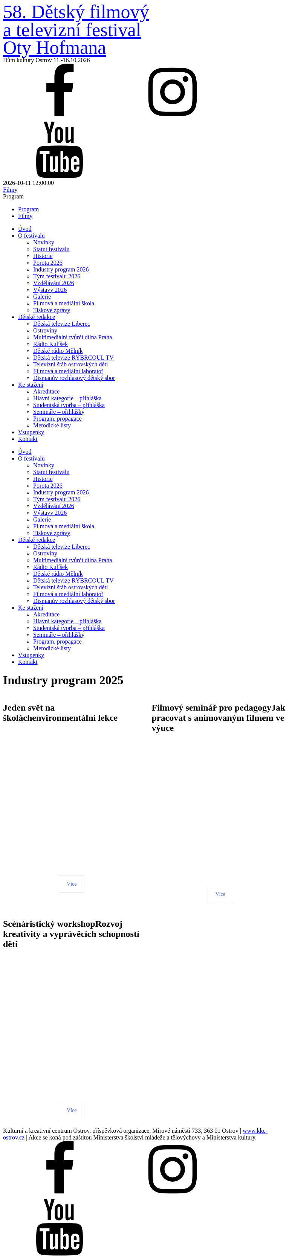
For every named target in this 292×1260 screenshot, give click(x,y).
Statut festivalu (51, 249)
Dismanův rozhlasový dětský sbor (74, 378)
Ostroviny (45, 330)
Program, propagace (57, 418)
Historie (43, 256)
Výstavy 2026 (50, 290)
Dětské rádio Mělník (58, 351)
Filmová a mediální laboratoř (68, 371)
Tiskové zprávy (51, 310)
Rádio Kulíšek (50, 344)
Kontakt (28, 439)
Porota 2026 (48, 262)
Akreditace (46, 391)
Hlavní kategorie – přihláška (67, 398)
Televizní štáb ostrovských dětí (70, 364)
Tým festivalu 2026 (56, 276)
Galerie (42, 296)
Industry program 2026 (61, 269)
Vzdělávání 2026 (53, 283)
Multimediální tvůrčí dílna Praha (72, 337)
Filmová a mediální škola (63, 303)
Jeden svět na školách (29, 713)
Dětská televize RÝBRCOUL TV (73, 357)
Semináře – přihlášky (58, 412)
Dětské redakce (36, 317)
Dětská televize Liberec (61, 323)
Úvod (25, 229)
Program (28, 209)
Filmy (25, 216)
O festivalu (31, 235)
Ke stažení (30, 384)
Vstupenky (31, 432)
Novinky (43, 242)
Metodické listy (52, 425)
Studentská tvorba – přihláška (69, 405)
